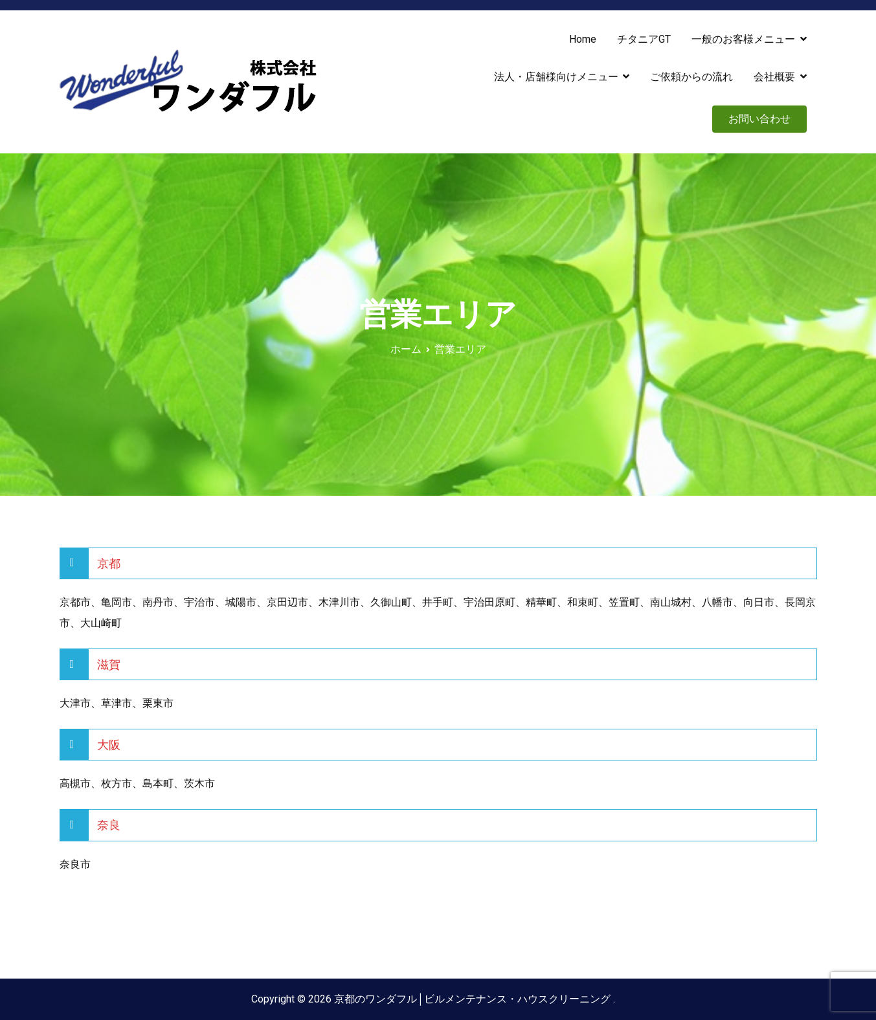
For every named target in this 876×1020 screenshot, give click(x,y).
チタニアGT (644, 39)
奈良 (108, 825)
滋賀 (108, 664)
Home (582, 39)
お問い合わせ (759, 119)
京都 (108, 563)
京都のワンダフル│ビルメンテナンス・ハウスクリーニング (473, 999)
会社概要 (774, 77)
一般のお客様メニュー (743, 39)
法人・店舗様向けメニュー (556, 77)
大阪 (108, 744)
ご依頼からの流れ (691, 77)
